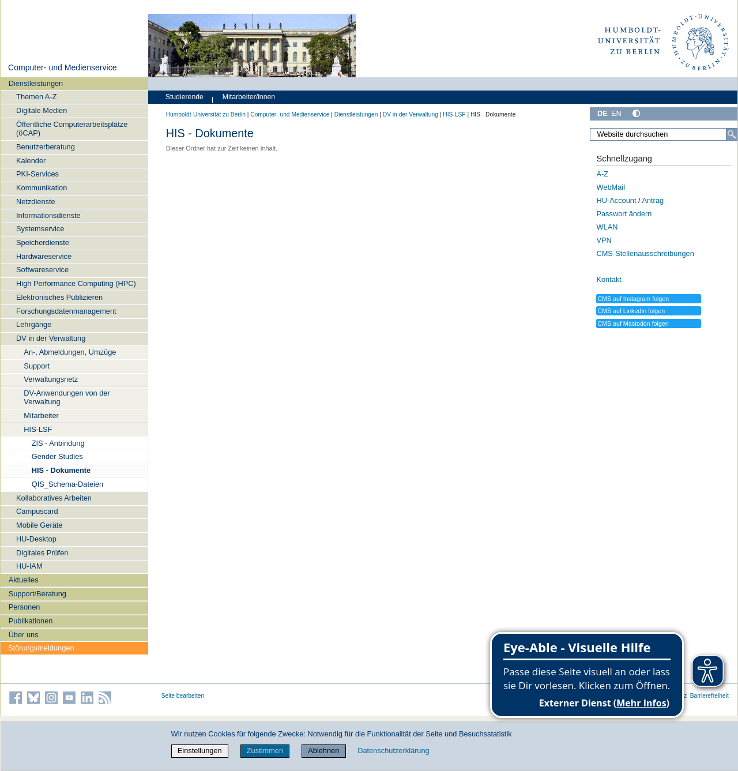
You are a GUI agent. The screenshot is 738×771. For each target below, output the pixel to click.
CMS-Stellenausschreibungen (645, 253)
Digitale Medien (41, 110)
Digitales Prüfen (42, 552)
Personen (24, 607)
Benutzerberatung (45, 146)
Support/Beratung (37, 593)
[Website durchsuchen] (663, 134)
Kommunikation (41, 187)
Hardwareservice (43, 256)
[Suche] (731, 134)
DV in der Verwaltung (50, 338)
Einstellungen (200, 750)
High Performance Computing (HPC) (76, 283)
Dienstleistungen (36, 83)
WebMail (610, 187)
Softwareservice (42, 269)
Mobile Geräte (39, 525)
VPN (603, 240)
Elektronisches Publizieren (59, 297)
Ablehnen (323, 750)
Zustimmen (265, 750)
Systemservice (40, 228)
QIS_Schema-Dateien (67, 484)
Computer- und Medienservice (62, 67)
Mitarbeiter (41, 415)
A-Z (602, 174)
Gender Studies (57, 456)
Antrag (653, 200)
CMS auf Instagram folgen (633, 298)
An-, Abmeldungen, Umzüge (70, 352)
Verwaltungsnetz (51, 379)
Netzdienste (35, 201)
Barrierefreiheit (709, 696)
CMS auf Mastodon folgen (632, 323)
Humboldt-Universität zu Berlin (206, 114)
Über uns (24, 634)
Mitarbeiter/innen (249, 97)
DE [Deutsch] (602, 113)
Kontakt (608, 279)
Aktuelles (24, 580)
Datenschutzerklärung (393, 750)
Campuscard (37, 511)
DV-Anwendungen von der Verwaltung (67, 397)
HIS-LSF (38, 429)
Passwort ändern (624, 213)
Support (37, 366)
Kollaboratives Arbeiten (54, 498)
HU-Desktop (36, 539)
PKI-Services (37, 174)
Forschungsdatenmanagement (66, 311)
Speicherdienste (42, 242)
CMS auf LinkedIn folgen (631, 310)
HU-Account (616, 200)
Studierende (184, 97)
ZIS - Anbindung (58, 443)
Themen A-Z (36, 96)
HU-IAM (29, 566)
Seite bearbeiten (183, 696)
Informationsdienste (48, 215)
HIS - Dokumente (61, 470)
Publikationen (31, 620)
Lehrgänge (33, 324)
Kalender (31, 160)
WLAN (606, 227)
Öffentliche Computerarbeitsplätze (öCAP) (71, 128)
